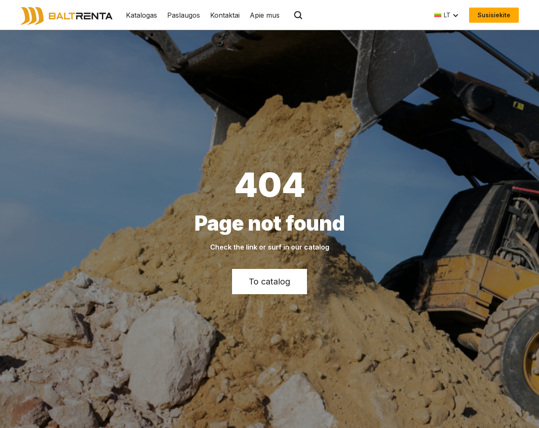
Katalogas (141, 15)
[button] (446, 15)
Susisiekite (494, 15)
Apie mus (265, 15)
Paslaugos (183, 15)
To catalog (269, 281)
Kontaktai (225, 15)
